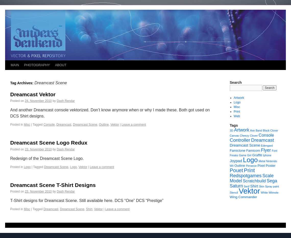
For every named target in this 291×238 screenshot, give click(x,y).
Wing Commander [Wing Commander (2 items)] (243, 197)
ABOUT (60, 65)
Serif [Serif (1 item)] (246, 186)
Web (237, 116)
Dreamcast (63, 124)
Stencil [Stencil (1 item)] (234, 192)
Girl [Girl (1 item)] (249, 155)
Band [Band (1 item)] (259, 130)
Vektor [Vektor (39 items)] (249, 191)
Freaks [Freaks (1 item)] (234, 155)
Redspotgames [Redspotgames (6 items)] (246, 175)
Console (49, 124)
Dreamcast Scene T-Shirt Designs (53, 185)
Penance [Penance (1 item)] (251, 165)
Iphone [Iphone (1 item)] (267, 155)
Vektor (115, 124)
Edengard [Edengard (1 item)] (267, 145)
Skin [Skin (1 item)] (261, 186)
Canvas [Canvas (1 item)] (234, 135)
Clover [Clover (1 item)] (254, 135)
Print (237, 111)
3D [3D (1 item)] (231, 130)
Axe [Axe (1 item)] (252, 130)
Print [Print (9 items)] (249, 170)
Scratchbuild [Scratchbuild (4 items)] (254, 180)
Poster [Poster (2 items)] (270, 166)
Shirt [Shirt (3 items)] (254, 186)
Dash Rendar (66, 101)
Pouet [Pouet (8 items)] (236, 170)
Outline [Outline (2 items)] (239, 166)
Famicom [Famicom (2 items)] (253, 150)
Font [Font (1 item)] (274, 150)
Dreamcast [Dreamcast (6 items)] (262, 140)
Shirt (89, 209)
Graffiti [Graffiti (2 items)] (257, 155)
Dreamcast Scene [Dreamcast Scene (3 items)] (245, 145)
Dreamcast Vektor (32, 94)
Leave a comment (134, 124)
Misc (27, 124)
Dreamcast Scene (85, 124)
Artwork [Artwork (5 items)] (241, 130)
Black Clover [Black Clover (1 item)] (270, 130)
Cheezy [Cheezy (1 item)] (244, 135)
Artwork (239, 98)
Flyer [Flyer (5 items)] (266, 150)
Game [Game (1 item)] (242, 155)
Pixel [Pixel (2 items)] (261, 166)
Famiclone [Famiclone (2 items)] (237, 150)
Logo (27, 167)
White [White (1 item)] (264, 192)
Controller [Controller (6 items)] (240, 140)
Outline (104, 124)
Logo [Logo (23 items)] (250, 160)
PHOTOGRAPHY (37, 65)
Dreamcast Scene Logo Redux (48, 143)
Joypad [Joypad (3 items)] (236, 161)
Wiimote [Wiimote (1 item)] (273, 192)
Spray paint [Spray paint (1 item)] (272, 186)
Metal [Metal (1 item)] (262, 161)
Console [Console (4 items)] (266, 135)
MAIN (15, 65)
